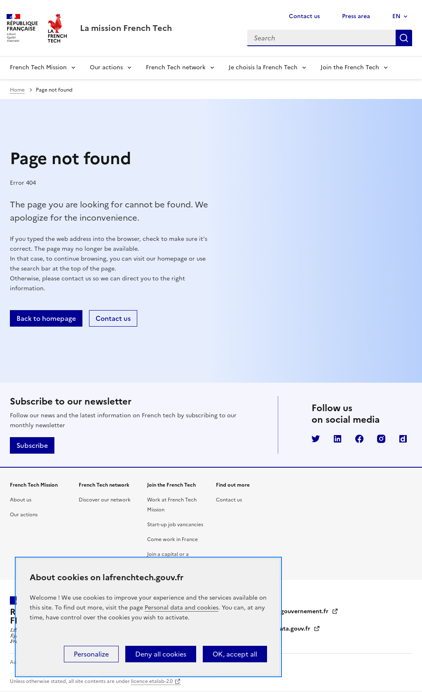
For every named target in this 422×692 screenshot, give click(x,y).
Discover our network (105, 500)
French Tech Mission (38, 67)
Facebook (359, 439)
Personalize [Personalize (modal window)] (91, 654)
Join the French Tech (350, 67)
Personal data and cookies (181, 607)
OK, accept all (235, 654)
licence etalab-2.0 (152, 681)
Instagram (381, 439)
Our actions (106, 67)
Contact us (304, 16)
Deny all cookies (160, 654)
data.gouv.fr (298, 628)
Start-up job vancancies (175, 524)
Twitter (315, 439)
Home (17, 90)
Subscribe (32, 445)
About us (20, 500)
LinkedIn (337, 439)
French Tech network (176, 67)
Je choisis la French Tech (263, 67)
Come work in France (172, 539)
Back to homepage (46, 318)
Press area (356, 16)
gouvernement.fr (309, 611)
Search (404, 38)
